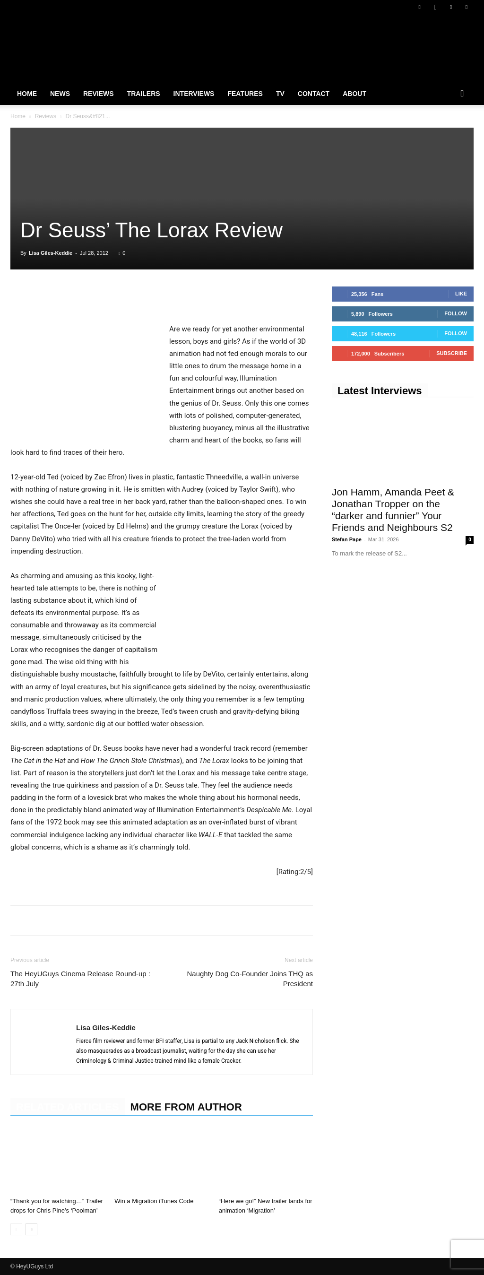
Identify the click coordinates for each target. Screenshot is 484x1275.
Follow (455, 313)
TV (280, 93)
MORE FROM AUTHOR (186, 1107)
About (354, 93)
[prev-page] (16, 1229)
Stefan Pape (347, 539)
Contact (313, 93)
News (60, 93)
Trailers (143, 93)
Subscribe (451, 353)
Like (461, 293)
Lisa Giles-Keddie (50, 253)
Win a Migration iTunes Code (153, 1201)
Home (27, 93)
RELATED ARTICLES (67, 1107)
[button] (462, 94)
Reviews (98, 93)
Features (244, 93)
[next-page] (31, 1229)
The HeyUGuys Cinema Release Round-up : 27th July (80, 979)
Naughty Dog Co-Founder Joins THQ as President (250, 979)
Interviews (194, 93)
